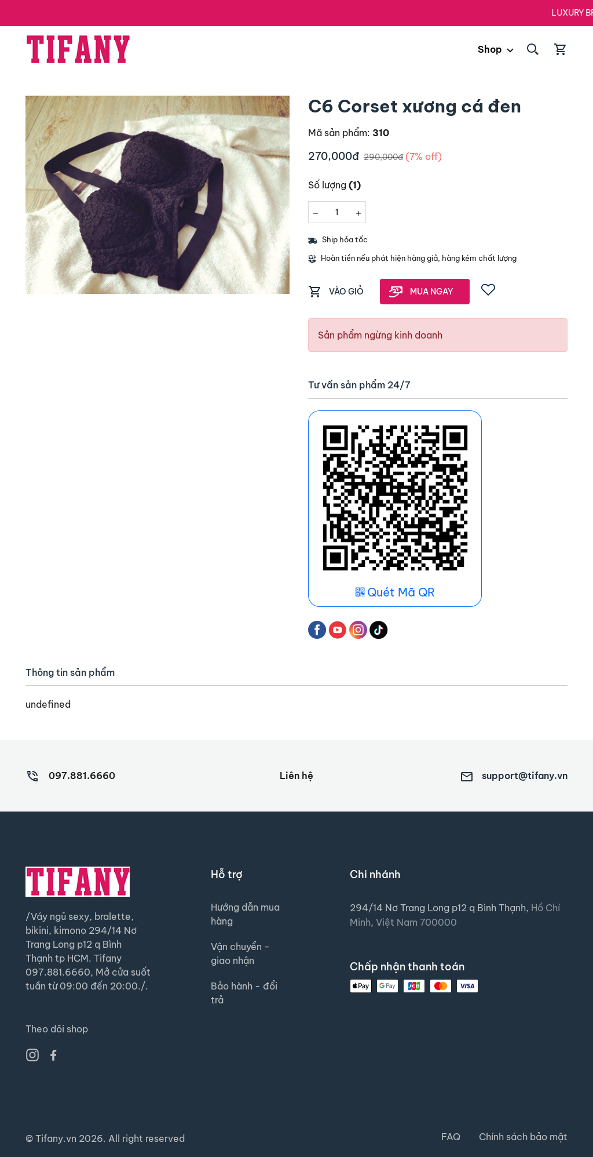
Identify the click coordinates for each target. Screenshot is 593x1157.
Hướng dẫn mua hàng (245, 914)
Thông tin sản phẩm (70, 672)
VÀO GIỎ (346, 291)
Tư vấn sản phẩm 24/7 (359, 385)
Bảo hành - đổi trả (244, 993)
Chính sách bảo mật (523, 1137)
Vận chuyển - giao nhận (240, 954)
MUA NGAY (431, 291)
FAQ (450, 1137)
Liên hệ (296, 775)
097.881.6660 (82, 775)
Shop (490, 49)
